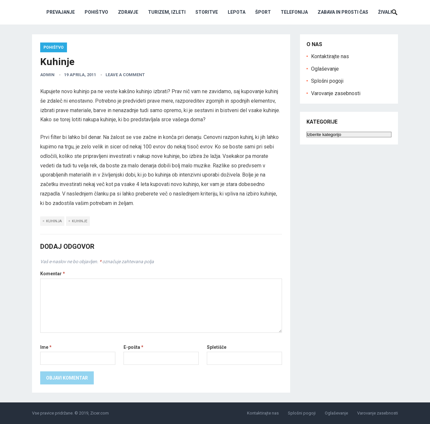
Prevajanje (60, 12)
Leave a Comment (125, 74)
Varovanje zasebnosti (335, 93)
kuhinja (54, 221)
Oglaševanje (325, 69)
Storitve (206, 12)
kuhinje (79, 221)
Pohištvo (96, 12)
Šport (263, 12)
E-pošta (133, 347)
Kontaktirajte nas (330, 56)
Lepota (236, 12)
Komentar (52, 273)
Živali (385, 12)
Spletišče (216, 347)
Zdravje (128, 12)
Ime (46, 347)
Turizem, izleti (167, 12)
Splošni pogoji (327, 81)
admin (47, 74)
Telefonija (294, 12)
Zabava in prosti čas (343, 12)
